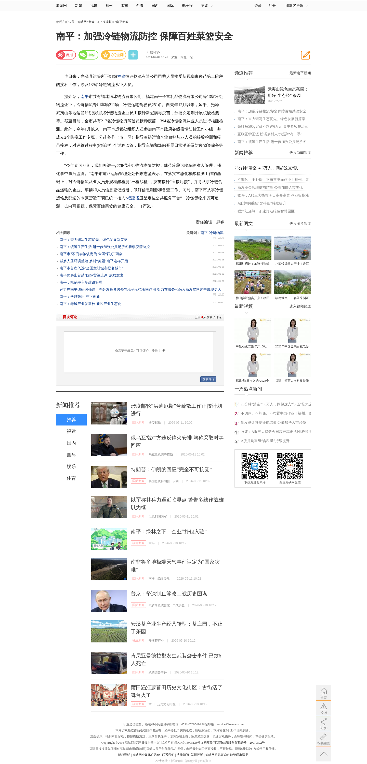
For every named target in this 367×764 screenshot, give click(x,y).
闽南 (124, 6)
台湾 (139, 6)
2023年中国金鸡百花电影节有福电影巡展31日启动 (292, 347)
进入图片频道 (300, 224)
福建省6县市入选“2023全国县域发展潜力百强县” (252, 381)
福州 (109, 6)
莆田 (152, 704)
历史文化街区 (166, 704)
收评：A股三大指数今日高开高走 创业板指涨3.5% (276, 432)
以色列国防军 (158, 516)
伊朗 (176, 481)
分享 (133, 55)
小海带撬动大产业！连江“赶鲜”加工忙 (292, 264)
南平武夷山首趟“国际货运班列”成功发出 (91, 275)
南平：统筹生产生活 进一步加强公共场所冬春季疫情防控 (105, 247)
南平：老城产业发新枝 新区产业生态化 (90, 304)
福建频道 (108, 22)
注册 (272, 6)
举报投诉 (197, 755)
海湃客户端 (296, 6)
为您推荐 (153, 52)
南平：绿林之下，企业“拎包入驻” (169, 531)
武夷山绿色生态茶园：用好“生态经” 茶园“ (288, 92)
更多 (207, 6)
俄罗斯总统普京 (159, 605)
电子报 (187, 6)
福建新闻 (138, 543)
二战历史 (179, 605)
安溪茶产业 (156, 640)
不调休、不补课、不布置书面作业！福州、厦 (273, 180)
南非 (152, 578)
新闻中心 (94, 22)
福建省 (133, 198)
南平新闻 (122, 22)
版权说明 (124, 755)
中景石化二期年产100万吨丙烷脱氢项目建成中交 (252, 347)
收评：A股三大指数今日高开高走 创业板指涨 (273, 195)
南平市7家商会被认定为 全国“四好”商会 (91, 254)
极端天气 (163, 578)
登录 (155, 350)
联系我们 (168, 755)
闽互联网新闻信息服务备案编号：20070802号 (234, 742)
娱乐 (71, 466)
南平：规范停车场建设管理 (81, 282)
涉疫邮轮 (155, 422)
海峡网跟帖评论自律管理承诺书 (226, 755)
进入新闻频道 (300, 153)
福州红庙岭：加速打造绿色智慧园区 (266, 211)
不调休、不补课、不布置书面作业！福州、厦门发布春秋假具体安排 (276, 414)
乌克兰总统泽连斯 (161, 454)
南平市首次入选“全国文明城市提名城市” (91, 268)
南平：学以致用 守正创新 (80, 297)
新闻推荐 (68, 405)
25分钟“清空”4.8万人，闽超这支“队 (266, 168)
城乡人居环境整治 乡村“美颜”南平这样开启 (94, 261)
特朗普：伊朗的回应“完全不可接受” (171, 469)
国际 (170, 6)
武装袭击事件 (158, 672)
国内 (155, 6)
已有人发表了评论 (208, 317)
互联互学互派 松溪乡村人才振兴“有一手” (270, 134)
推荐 (71, 419)
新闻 (78, 6)
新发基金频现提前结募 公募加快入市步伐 (270, 187)
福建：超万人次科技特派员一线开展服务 (292, 381)
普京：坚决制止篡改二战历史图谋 (169, 593)
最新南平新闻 (300, 73)
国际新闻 (138, 422)
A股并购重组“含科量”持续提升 (262, 203)
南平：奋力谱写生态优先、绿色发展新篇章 (93, 240)
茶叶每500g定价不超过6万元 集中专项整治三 (273, 126)
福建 (93, 6)
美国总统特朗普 (159, 481)
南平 (85, 96)
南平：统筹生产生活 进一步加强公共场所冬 (272, 142)
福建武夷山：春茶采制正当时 (292, 298)
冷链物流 (216, 233)
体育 (71, 478)
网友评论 (70, 317)
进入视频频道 (300, 306)
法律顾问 (183, 755)
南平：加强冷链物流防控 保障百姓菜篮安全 (272, 111)
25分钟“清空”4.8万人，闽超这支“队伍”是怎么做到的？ (276, 405)
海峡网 (61, 6)
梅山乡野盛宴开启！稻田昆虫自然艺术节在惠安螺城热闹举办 (252, 298)
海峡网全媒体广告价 (146, 755)
